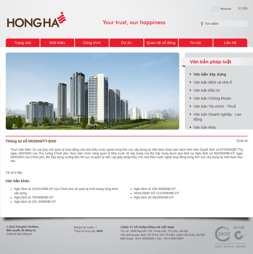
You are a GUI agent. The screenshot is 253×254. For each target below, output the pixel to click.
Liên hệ (230, 43)
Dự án (126, 43)
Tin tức (195, 43)
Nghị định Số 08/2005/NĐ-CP (154, 197)
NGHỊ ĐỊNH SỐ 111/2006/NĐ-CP (156, 193)
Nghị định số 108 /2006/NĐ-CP (155, 189)
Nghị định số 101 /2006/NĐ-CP (35, 201)
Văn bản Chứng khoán (212, 98)
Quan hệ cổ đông (160, 43)
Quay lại (241, 140)
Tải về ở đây (14, 172)
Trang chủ (22, 43)
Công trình (92, 43)
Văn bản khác (205, 127)
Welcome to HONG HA (36, 19)
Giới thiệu (57, 43)
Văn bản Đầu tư (207, 90)
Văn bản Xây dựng (210, 74)
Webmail (225, 8)
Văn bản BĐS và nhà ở (213, 82)
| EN (244, 8)
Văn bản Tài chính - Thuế (215, 106)
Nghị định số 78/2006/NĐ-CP (33, 197)
